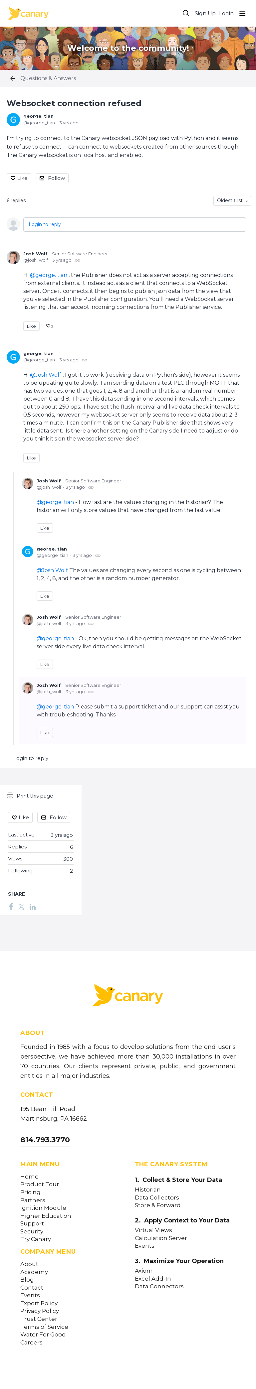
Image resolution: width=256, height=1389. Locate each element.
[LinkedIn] (33, 906)
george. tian (38, 116)
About (29, 1264)
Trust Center (38, 1319)
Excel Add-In (153, 1279)
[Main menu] (242, 13)
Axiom (144, 1271)
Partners (32, 1200)
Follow (56, 178)
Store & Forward (158, 1205)
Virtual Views (153, 1230)
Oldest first (230, 200)
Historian (148, 1190)
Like (22, 178)
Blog (27, 1280)
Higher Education (45, 1216)
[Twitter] (21, 906)
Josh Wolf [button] (48, 375)
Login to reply (45, 224)
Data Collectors (157, 1198)
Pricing (30, 1192)
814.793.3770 (45, 1139)
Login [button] (226, 13)
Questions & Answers (48, 78)
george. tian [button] (51, 275)
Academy (34, 1272)
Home (29, 1177)
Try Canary (35, 1239)
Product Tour (39, 1184)
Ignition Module (43, 1208)
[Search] (186, 13)
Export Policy (39, 1303)
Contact (31, 1288)
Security (31, 1231)
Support (32, 1223)
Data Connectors (159, 1286)
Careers (31, 1342)
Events (30, 1295)
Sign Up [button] (205, 13)
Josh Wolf (35, 253)
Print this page (30, 796)
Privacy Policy (39, 1311)
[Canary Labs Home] (128, 996)
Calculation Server (161, 1238)
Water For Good (43, 1334)
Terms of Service (44, 1327)
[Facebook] (11, 906)
